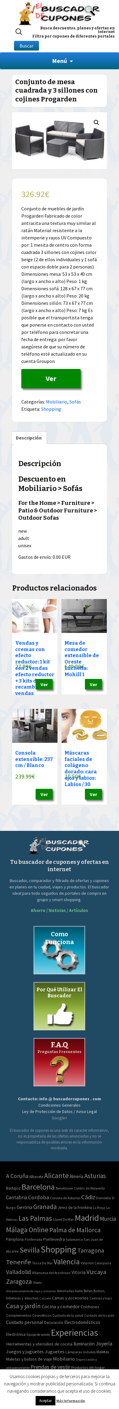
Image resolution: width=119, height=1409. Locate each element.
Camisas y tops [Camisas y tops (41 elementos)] (100, 1298)
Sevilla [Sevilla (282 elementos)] (30, 1250)
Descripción (29, 438)
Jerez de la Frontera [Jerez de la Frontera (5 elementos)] (75, 1207)
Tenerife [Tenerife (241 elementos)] (18, 1262)
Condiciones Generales (59, 1105)
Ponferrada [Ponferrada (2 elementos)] (33, 1239)
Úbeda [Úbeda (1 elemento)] (37, 1283)
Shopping (51, 409)
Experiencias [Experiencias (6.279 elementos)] (74, 1332)
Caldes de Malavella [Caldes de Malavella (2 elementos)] (89, 1188)
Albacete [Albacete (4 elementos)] (36, 1176)
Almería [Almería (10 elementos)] (76, 1176)
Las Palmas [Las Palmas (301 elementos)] (35, 1218)
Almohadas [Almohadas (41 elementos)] (65, 1291)
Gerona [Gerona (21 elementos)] (24, 1207)
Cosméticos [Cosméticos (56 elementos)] (41, 1315)
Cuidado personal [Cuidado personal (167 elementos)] (24, 1322)
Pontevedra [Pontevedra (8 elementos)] (54, 1239)
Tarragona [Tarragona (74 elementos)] (90, 1250)
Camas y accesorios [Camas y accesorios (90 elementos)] (70, 1298)
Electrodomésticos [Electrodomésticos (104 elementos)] (82, 1322)
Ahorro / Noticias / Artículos (59, 910)
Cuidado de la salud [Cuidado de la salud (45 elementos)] (67, 1315)
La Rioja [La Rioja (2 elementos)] (99, 1207)
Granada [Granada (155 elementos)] (45, 1207)
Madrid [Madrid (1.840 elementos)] (87, 1218)
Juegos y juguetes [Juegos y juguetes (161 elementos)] (25, 1351)
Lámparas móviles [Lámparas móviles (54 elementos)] (80, 1352)
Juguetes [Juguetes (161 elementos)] (55, 1351)
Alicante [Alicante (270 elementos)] (56, 1175)
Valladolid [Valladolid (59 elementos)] (18, 1272)
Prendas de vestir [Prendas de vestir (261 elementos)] (50, 1366)
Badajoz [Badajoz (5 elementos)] (13, 1188)
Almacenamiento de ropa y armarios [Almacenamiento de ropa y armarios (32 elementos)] (31, 1291)
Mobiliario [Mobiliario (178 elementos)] (64, 1359)
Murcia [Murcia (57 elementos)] (108, 1218)
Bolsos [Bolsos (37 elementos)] (88, 1291)
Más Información (70, 1400)
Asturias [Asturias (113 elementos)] (95, 1176)
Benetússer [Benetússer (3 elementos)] (64, 1188)
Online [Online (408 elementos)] (38, 1229)
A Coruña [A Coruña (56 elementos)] (17, 1176)
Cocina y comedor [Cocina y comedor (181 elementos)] (61, 1306)
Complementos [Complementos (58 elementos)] (18, 1315)
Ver (51, 378)
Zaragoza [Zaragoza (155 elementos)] (19, 1281)
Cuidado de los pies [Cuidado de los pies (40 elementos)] (99, 1315)
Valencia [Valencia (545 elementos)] (67, 1261)
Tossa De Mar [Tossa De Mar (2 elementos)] (42, 1263)
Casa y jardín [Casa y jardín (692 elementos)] (23, 1306)
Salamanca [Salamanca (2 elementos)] (74, 1239)
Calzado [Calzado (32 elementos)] (45, 1298)
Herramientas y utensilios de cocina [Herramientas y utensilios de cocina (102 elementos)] (39, 1344)
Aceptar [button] (45, 1400)
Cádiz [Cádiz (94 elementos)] (88, 1197)
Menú (59, 60)
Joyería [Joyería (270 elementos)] (104, 1343)
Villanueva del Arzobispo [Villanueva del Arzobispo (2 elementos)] (51, 1272)
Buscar (26, 46)
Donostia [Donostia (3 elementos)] (103, 1198)
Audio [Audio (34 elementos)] (79, 1291)
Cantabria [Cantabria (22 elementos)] (16, 1197)
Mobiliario (56, 402)
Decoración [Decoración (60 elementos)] (53, 1322)
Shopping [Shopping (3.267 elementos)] (58, 1249)
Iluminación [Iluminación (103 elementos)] (84, 1344)
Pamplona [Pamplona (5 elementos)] (15, 1239)
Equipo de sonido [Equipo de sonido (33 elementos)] (38, 1334)
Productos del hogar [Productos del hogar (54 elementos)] (88, 1367)
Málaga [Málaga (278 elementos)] (17, 1229)
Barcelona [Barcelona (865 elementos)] (38, 1187)
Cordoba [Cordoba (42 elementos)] (38, 1197)
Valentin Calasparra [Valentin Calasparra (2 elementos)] (96, 1263)
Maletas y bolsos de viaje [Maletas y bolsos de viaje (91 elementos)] (29, 1359)
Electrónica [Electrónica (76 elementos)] (16, 1334)
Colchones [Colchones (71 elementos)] (90, 1306)
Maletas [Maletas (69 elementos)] (102, 1352)
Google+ (59, 1118)
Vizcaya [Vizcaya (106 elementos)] (96, 1272)
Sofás (75, 402)
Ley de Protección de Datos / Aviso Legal (59, 1111)
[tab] (29, 437)
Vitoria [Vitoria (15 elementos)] (79, 1272)
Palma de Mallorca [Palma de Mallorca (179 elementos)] (75, 1230)
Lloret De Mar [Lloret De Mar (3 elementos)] (63, 1219)
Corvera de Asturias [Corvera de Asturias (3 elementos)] (65, 1198)
